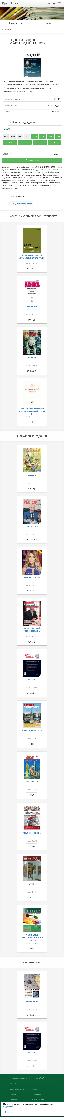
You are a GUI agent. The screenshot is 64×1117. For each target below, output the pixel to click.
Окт (25, 142)
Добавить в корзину (32, 160)
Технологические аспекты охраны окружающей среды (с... (32, 411)
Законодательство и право (20, 204)
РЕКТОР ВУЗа (32, 526)
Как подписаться (17, 1089)
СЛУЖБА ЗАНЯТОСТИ (32, 731)
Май (35, 136)
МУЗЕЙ (32, 884)
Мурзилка (32, 475)
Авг (58, 136)
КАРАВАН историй (32, 577)
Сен (10, 142)
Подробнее (8, 1106)
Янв (6, 136)
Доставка (14, 1100)
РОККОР (32, 357)
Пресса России (10, 3)
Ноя (40, 142)
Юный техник (32, 782)
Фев (13, 136)
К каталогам (16, 23)
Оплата (13, 1094)
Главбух (32, 679)
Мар (20, 136)
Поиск (48, 23)
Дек (54, 142)
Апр (27, 136)
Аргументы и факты (32, 833)
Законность (32, 306)
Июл (51, 136)
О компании (36, 1094)
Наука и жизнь (32, 1001)
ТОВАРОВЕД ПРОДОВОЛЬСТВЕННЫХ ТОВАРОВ (32, 937)
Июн (43, 136)
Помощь (34, 1089)
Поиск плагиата (37, 1100)
